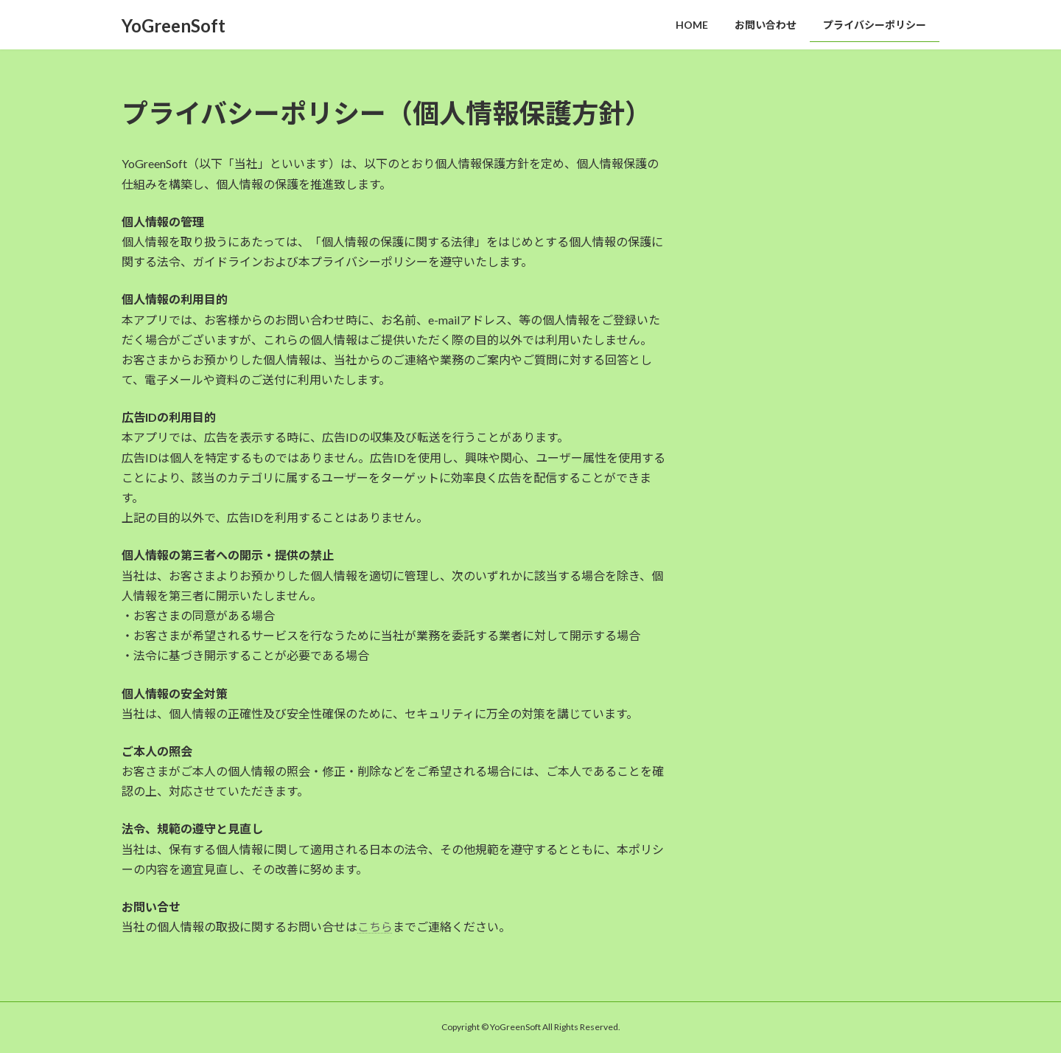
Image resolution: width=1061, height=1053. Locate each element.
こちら (375, 927)
